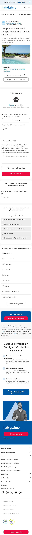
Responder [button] (16, 120)
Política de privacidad (9, 506)
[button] (16, 448)
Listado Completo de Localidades (10, 470)
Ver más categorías (16, 304)
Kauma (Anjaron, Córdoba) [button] (12, 107)
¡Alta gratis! (21, 2)
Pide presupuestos (16, 532)
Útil (4, 129)
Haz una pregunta (24, 14)
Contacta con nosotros (7, 488)
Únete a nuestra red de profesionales (16, 392)
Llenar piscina (8, 233)
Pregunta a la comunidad (16, 79)
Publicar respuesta (16, 173)
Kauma (11, 105)
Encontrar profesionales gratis (16, 318)
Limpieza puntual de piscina (13, 224)
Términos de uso (8, 502)
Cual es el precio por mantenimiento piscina (14, 192)
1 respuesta (6, 67)
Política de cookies (8, 510)
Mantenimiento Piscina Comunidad (15, 238)
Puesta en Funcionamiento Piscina (14, 229)
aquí (2, 331)
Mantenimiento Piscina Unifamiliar (14, 219)
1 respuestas (5, 197)
